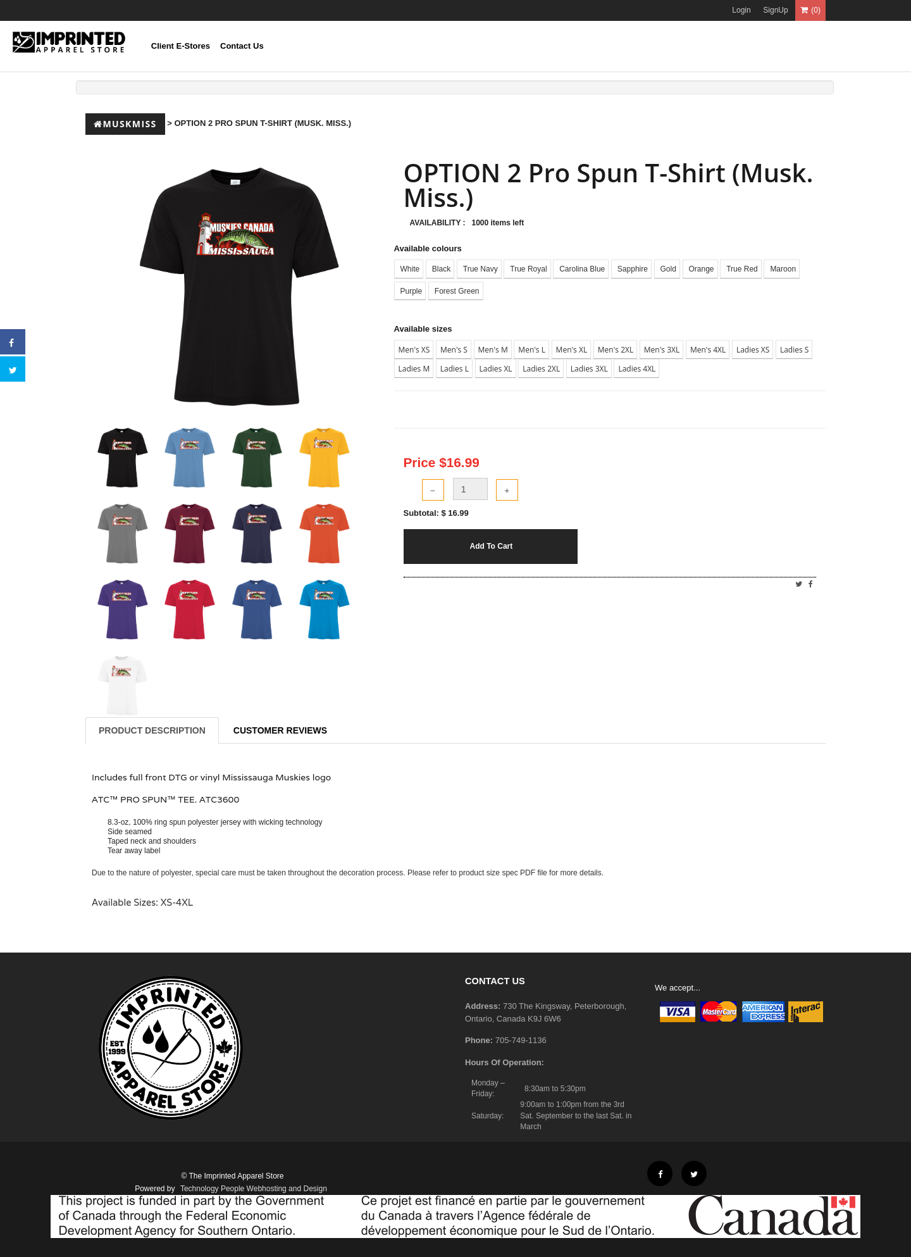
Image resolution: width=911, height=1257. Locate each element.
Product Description (152, 730)
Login (741, 10)
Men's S (454, 349)
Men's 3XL (661, 349)
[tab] (123, 457)
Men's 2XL (615, 349)
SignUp (775, 10)
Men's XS (414, 349)
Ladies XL (496, 368)
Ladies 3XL (589, 368)
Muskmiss (125, 124)
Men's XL (572, 349)
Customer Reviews (280, 730)
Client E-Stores (180, 46)
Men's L (531, 349)
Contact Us (242, 46)
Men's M (493, 349)
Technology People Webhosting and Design (253, 1188)
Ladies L (454, 368)
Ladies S (794, 349)
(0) (810, 10)
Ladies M (414, 368)
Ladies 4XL (636, 368)
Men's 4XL (708, 349)
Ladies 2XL (541, 368)
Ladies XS (752, 349)
